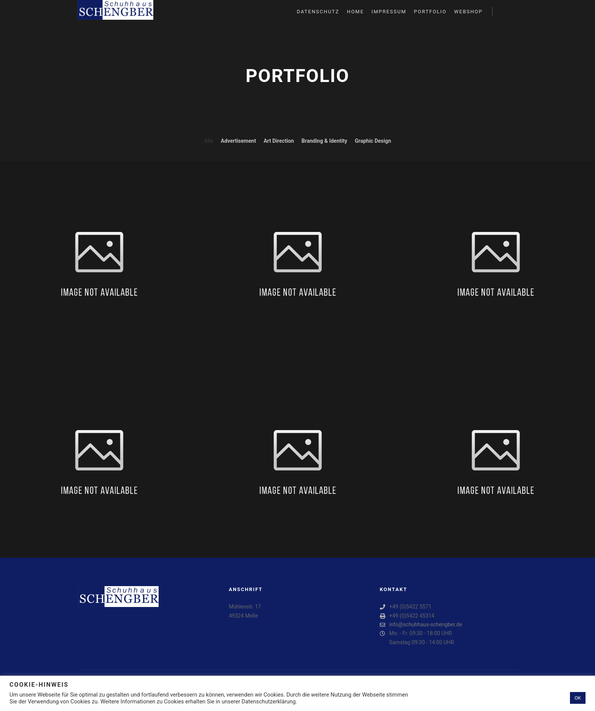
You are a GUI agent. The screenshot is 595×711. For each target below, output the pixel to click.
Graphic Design (373, 141)
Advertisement (238, 141)
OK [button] (578, 698)
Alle (208, 141)
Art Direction (279, 141)
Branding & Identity (324, 141)
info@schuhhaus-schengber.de (421, 624)
